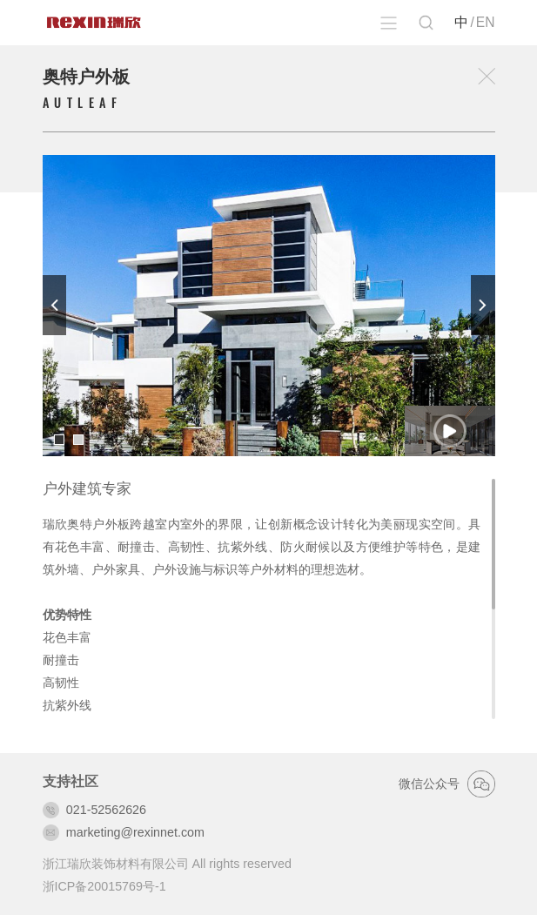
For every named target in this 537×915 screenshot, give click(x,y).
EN (485, 22)
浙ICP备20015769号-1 (104, 886)
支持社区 (70, 781)
